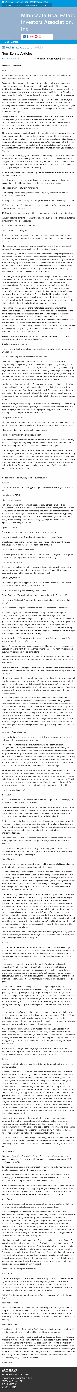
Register (8, 5)
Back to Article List (11, 58)
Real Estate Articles (15, 47)
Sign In (18, 5)
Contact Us (45, 5)
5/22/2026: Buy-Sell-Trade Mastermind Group (25, 1)
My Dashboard (31, 5)
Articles (39, 47)
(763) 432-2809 (9, 1387)
